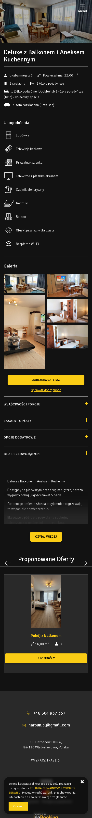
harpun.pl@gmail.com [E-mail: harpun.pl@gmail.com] (49, 725)
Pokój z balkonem (46, 635)
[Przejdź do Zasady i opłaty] (46, 421)
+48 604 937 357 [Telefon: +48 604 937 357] (49, 713)
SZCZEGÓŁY (46, 658)
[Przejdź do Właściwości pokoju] (46, 405)
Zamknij (18, 806)
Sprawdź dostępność (46, 390)
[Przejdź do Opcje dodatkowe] (46, 438)
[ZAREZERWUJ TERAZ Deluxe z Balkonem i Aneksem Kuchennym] (46, 380)
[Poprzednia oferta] (8, 563)
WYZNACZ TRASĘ (46, 760)
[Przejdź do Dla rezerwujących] (46, 454)
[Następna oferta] (83, 563)
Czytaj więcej (46, 537)
